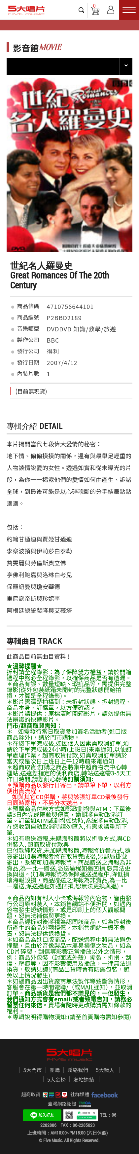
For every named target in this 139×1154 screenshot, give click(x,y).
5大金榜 (56, 1079)
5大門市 (32, 1070)
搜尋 (82, 10)
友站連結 (83, 1079)
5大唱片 (26, 10)
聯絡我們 (77, 1070)
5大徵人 (105, 1070)
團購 (55, 1070)
